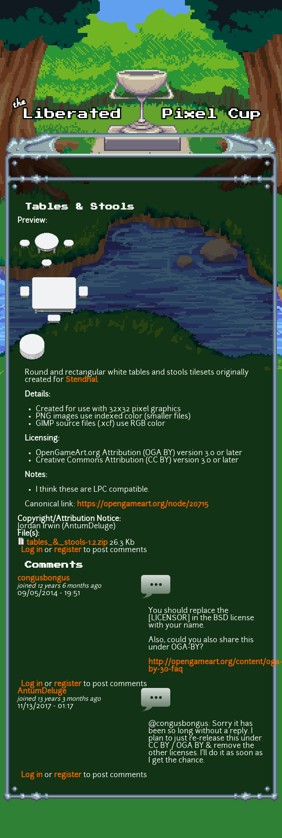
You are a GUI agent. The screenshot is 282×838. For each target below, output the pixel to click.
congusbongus (43, 578)
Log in (32, 550)
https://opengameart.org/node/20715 (142, 504)
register (67, 550)
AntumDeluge (41, 691)
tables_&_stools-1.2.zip (67, 543)
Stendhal (81, 380)
